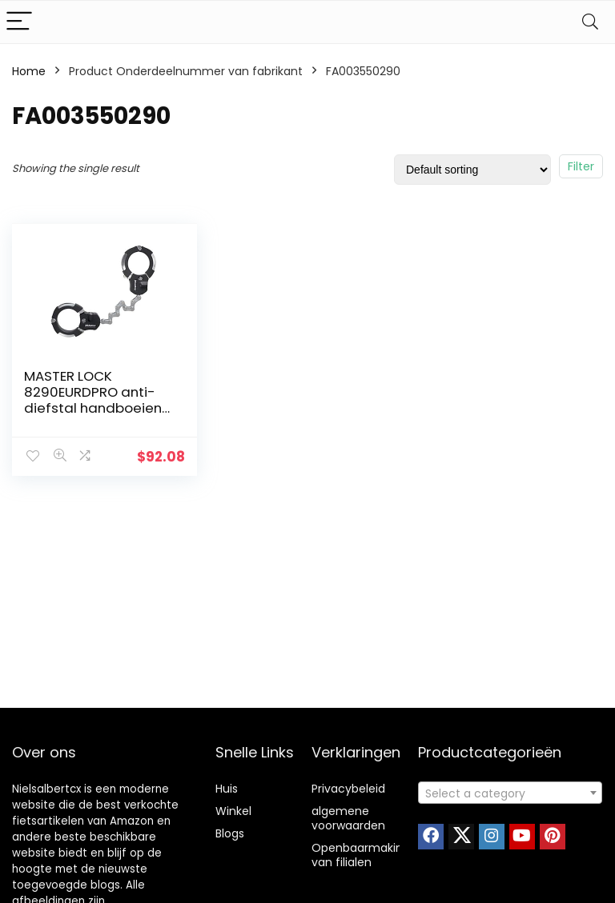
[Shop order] (472, 169)
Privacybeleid (348, 789)
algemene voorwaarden (348, 818)
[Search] (590, 22)
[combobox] (510, 792)
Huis (226, 789)
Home (29, 71)
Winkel (233, 811)
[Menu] (19, 22)
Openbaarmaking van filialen (361, 855)
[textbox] (510, 793)
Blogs (229, 833)
